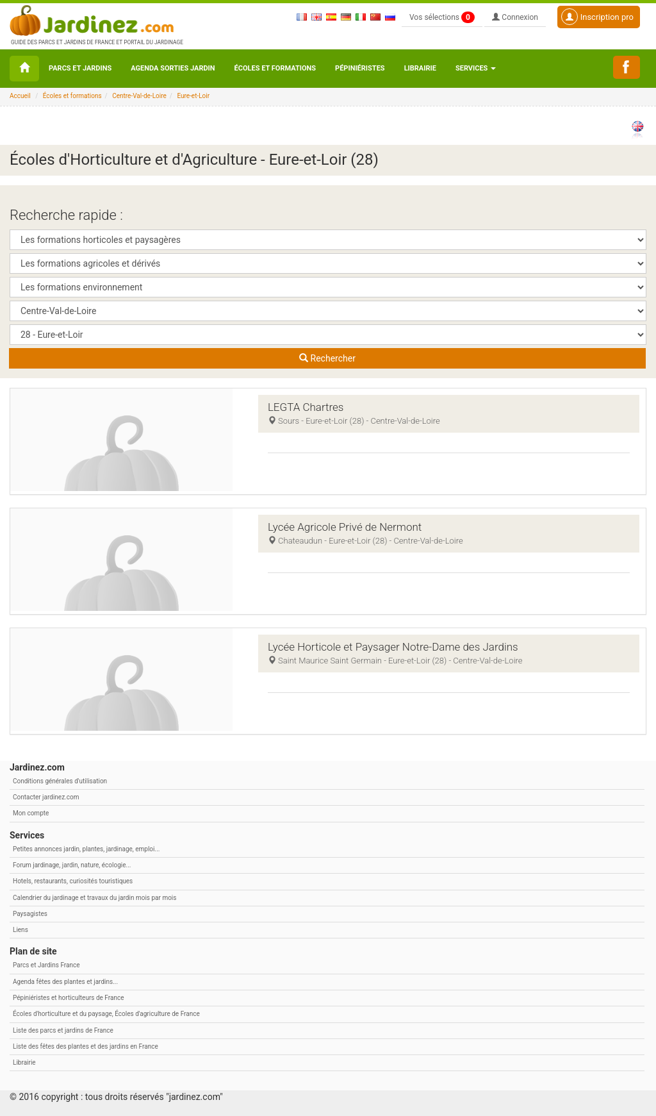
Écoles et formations (275, 68)
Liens (20, 929)
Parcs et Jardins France (46, 965)
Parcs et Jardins (80, 68)
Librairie (420, 68)
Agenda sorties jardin (173, 68)
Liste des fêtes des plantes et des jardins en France (85, 1046)
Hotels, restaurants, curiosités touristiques (73, 881)
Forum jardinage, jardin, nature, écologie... (72, 865)
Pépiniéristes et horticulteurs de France (68, 997)
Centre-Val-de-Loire (139, 95)
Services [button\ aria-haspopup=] (475, 68)
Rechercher (327, 358)
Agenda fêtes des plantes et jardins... (65, 981)
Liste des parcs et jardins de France (63, 1030)
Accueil (20, 95)
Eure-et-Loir (193, 95)
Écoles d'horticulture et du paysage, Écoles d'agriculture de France (106, 1013)
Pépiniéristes (360, 68)
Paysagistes (30, 913)
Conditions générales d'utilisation (60, 781)
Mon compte (31, 813)
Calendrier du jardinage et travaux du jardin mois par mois (94, 897)
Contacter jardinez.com (46, 797)
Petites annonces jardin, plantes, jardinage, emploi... (86, 849)
